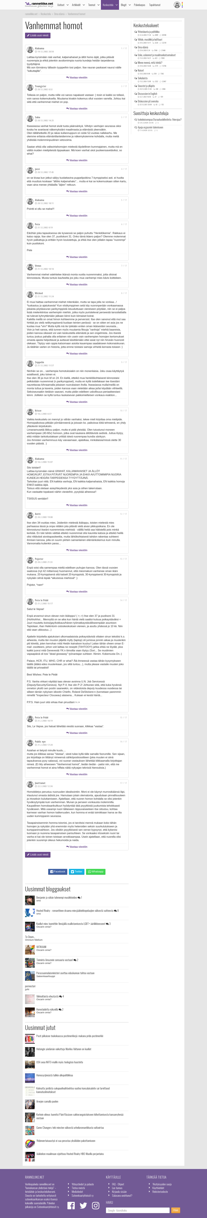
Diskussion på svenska (148, 101)
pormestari (30, 986)
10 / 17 (123, 410)
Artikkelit (76, 5)
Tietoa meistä (78, 1188)
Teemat (91, 5)
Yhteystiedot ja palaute (83, 1184)
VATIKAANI (41, 947)
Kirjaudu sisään (119, 1191)
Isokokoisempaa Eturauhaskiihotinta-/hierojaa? (160, 119)
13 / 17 (123, 558)
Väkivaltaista (50, 996)
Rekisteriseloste (160, 1191)
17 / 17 (123, 782)
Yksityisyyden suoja (162, 1184)
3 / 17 (124, 117)
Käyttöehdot (158, 1188)
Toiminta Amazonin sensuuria (57, 960)
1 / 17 (124, 48)
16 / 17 (123, 741)
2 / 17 (124, 86)
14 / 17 (123, 600)
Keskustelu (108, 5)
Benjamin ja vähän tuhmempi (59, 897)
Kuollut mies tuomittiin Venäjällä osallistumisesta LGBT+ (73, 923)
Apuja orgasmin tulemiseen (150, 127)
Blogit (123, 5)
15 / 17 (123, 717)
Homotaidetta (49, 1009)
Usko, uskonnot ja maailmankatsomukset (157, 55)
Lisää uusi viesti (37, 35)
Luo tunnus (117, 1188)
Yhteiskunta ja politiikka (148, 32)
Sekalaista (142, 78)
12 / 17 (123, 513)
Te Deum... (30, 937)
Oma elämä (143, 47)
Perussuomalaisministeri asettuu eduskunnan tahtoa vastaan (65, 973)
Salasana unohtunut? (122, 1195)
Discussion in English (147, 94)
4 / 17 (124, 168)
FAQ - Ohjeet (118, 1184)
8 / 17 (124, 293)
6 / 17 (124, 224)
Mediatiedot (77, 1191)
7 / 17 (124, 265)
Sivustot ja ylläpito (146, 86)
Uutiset (60, 5)
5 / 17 (124, 199)
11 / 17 (123, 458)
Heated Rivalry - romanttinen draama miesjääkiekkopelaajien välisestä (77, 910)
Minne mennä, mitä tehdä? (150, 63)
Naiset (141, 70)
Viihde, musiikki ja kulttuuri (150, 39)
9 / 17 (124, 362)
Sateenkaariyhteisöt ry (82, 1195)
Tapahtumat (154, 5)
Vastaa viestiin (76, 77)
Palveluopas (139, 5)
